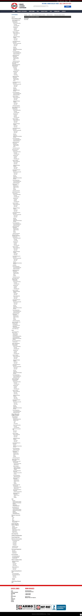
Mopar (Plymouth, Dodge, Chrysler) (15, 414)
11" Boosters (15, 541)
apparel (13, 17)
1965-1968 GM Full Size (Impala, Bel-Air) (16, 107)
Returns (12, 601)
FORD (13, 517)
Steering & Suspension (16, 61)
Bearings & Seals (15, 57)
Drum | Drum (15, 565)
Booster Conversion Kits (17, 43)
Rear (14, 422)
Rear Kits (15, 29)
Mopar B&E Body (15, 416)
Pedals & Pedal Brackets (17, 535)
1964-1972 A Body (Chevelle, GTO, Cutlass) (16, 235)
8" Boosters (14, 543)
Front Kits (15, 24)
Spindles (14, 189)
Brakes (18, 6)
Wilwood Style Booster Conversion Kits (16, 522)
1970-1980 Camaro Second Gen (15, 63)
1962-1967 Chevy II (15, 149)
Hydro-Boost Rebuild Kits (16, 582)
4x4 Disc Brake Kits (16, 508)
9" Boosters (14, 542)
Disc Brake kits (15, 66)
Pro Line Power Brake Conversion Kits (15, 558)
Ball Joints (13, 550)
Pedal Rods (15, 48)
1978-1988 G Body (15, 328)
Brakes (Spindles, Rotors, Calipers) (15, 524)
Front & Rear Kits (16, 25)
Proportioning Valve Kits (17, 52)
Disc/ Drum (15, 430)
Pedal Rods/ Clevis (15, 546)
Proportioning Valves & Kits (16, 571)
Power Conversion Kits (17, 23)
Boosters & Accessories (17, 538)
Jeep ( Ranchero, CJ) (15, 507)
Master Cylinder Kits (16, 97)
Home (14, 11)
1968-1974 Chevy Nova (16, 192)
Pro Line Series (15, 554)
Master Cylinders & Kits (17, 559)
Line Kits (13, 579)
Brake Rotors (14, 528)
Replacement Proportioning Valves (16, 327)
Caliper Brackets (15, 333)
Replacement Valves (16, 94)
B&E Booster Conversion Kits (17, 429)
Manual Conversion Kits (17, 419)
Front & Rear (16, 74)
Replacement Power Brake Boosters (17, 50)
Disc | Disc (15, 35)
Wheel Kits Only (15, 420)
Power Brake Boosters (16, 325)
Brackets (14, 47)
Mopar (13, 520)
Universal (13, 500)
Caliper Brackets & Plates (16, 529)
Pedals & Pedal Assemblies (17, 336)
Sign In (67, 6)
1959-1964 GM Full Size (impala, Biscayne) (16, 65)
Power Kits (15, 67)
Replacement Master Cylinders (16, 37)
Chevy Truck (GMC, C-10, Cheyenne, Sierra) (16, 322)
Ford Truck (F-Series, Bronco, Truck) (15, 332)
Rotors (14, 59)
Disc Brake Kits (15, 22)
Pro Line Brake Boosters (16, 556)
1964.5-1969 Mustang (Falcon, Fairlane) (16, 344)
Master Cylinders (15, 31)
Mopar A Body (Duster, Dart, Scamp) (16, 460)
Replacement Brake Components (16, 56)
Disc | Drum (16, 34)
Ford (13, 330)
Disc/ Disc (14, 575)
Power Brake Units (16, 537)
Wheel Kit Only (15, 71)
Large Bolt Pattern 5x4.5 (17, 461)
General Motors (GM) (16, 18)
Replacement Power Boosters (16, 90)
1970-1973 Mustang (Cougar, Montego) (15, 379)
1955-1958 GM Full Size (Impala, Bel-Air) (16, 20)
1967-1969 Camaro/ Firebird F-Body (15, 279)
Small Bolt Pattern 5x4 (16, 484)
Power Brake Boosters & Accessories (17, 82)
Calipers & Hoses (16, 58)
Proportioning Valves (16, 51)
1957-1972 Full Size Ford (16, 340)
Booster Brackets (15, 547)
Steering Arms (14, 551)
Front (15, 421)
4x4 (12, 499)
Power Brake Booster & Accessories (16, 42)
